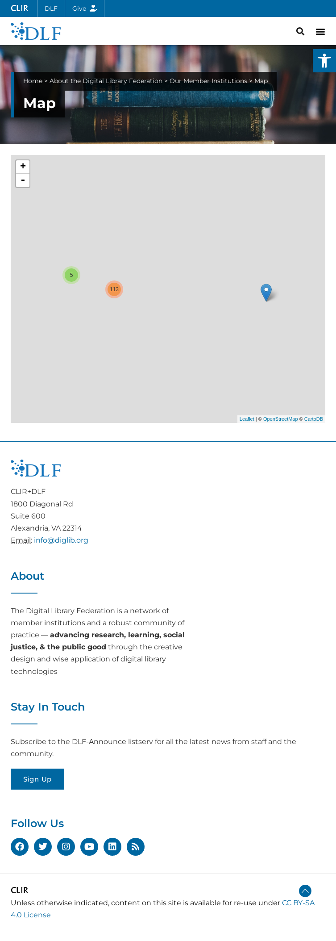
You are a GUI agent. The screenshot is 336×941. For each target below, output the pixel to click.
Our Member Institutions (208, 81)
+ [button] (23, 167)
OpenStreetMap (280, 419)
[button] (324, 60)
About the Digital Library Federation (106, 81)
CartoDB (313, 419)
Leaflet (247, 419)
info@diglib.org (61, 540)
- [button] (23, 180)
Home (32, 81)
